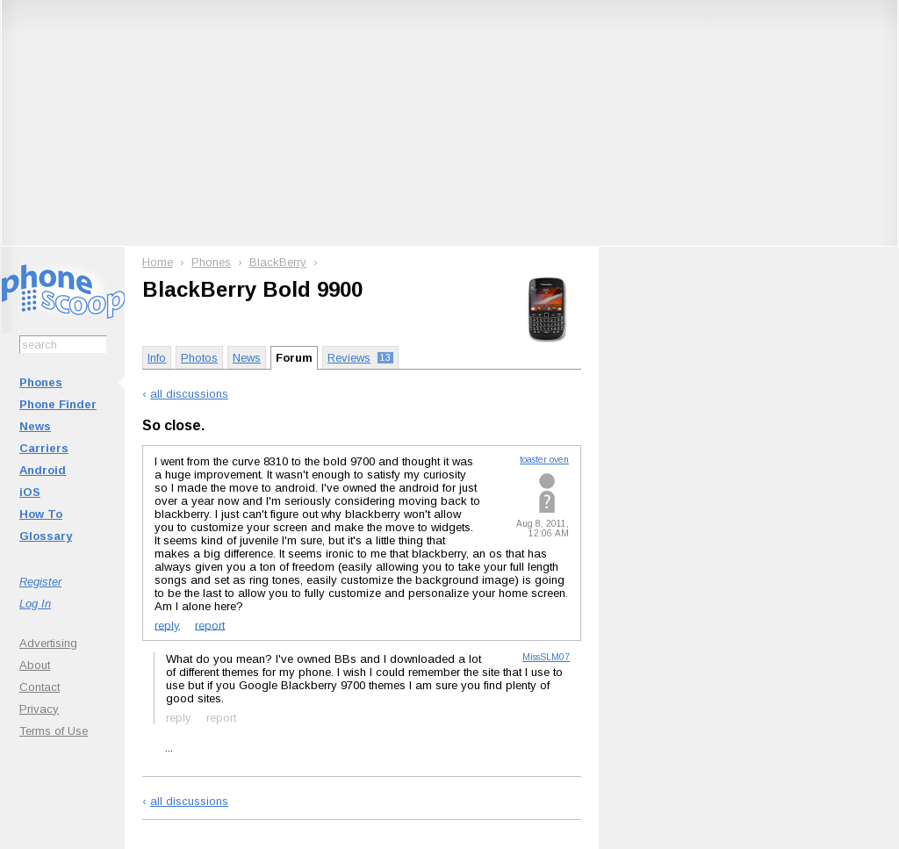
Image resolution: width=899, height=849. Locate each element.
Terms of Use (53, 730)
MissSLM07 (546, 657)
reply (167, 624)
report (210, 624)
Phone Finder (58, 404)
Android (42, 470)
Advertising (48, 643)
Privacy (39, 709)
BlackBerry (277, 262)
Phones (40, 382)
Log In (35, 603)
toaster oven (544, 459)
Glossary (45, 536)
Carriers (43, 448)
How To (40, 514)
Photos (199, 357)
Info (156, 357)
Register (40, 581)
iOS (29, 492)
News (35, 426)
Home (157, 262)
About (34, 665)
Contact (39, 687)
